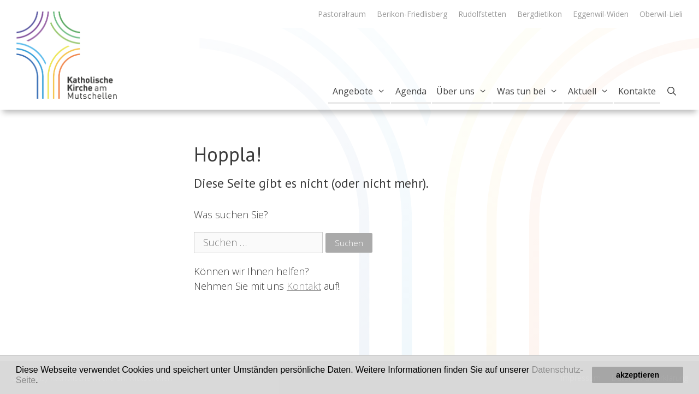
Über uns (463, 91)
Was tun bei (529, 91)
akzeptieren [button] (637, 375)
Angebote (361, 91)
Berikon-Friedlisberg (412, 14)
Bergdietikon (539, 14)
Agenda (410, 91)
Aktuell (590, 91)
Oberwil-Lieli (661, 14)
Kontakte (637, 91)
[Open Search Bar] (671, 91)
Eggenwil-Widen (601, 14)
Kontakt (304, 285)
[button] (42, 381)
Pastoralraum (342, 14)
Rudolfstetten (482, 14)
